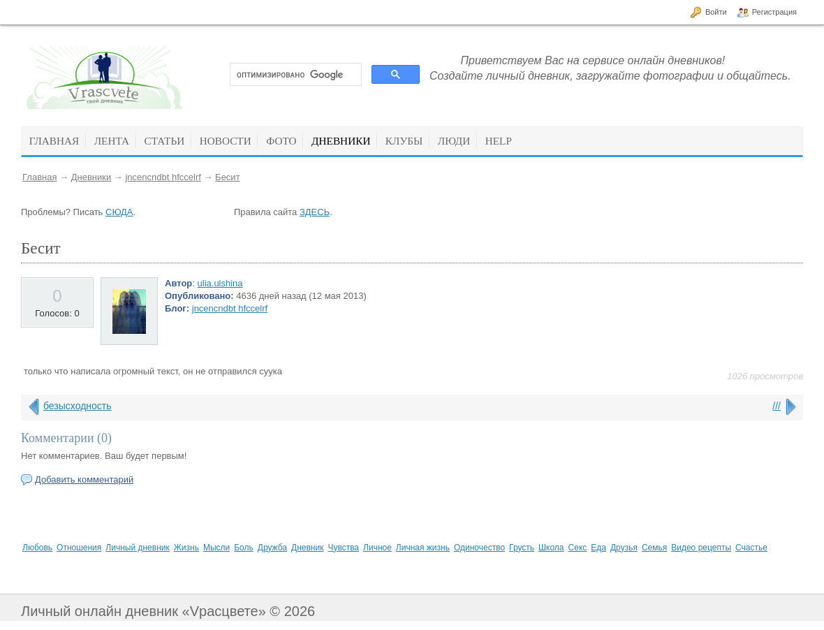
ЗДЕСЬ (315, 212)
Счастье (751, 547)
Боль (243, 547)
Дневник (307, 547)
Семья (654, 547)
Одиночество (479, 547)
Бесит (227, 177)
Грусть (521, 547)
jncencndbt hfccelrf (162, 177)
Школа (551, 547)
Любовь (37, 547)
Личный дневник (137, 547)
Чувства (343, 547)
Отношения (79, 547)
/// (776, 405)
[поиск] (294, 74)
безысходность (77, 405)
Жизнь (186, 547)
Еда (598, 547)
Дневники (91, 177)
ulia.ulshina (220, 283)
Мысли (216, 547)
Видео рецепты (701, 547)
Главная (39, 177)
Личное (377, 547)
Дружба (272, 547)
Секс (577, 547)
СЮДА (119, 212)
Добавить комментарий (84, 479)
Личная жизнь (423, 547)
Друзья (624, 547)
